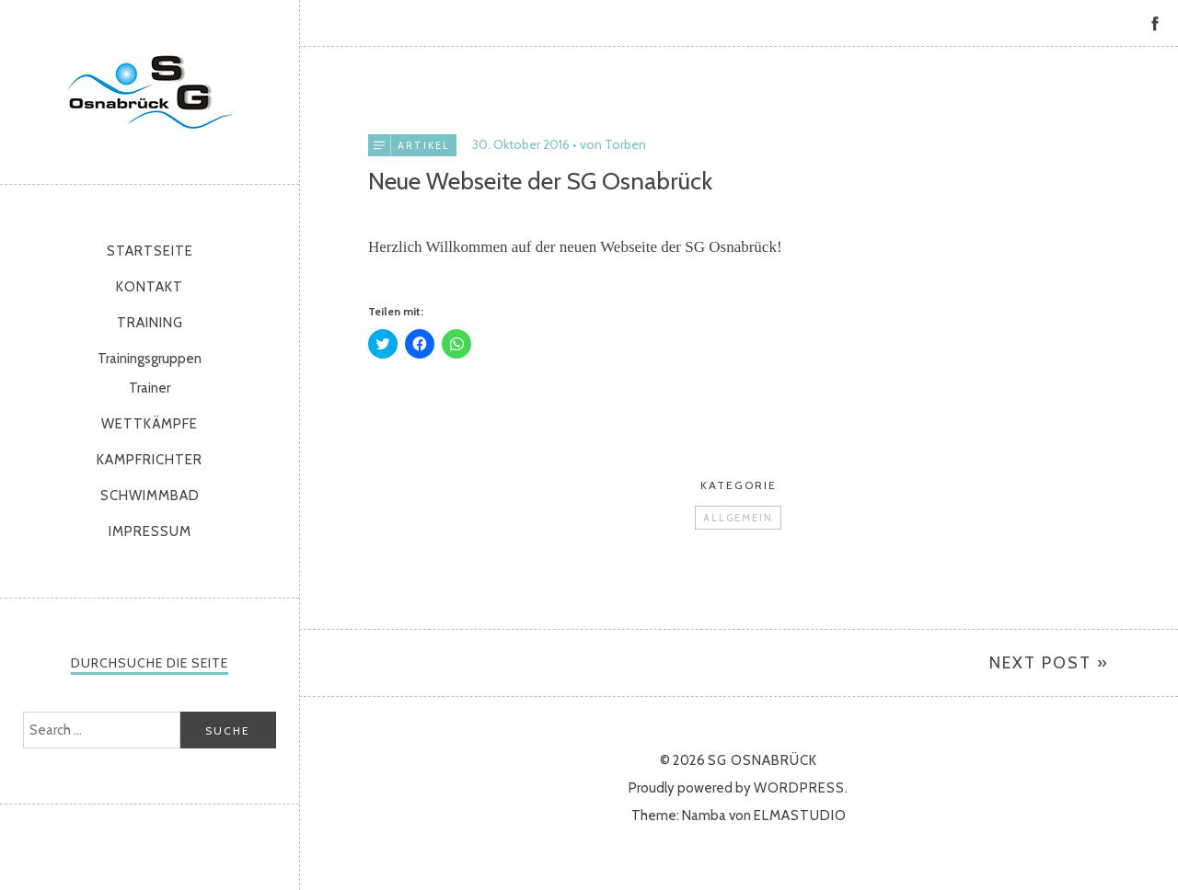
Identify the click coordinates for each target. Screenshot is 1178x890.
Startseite (150, 251)
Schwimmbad (150, 495)
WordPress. (801, 788)
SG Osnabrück (150, 92)
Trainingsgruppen (150, 358)
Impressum (150, 531)
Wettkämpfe (149, 424)
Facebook (1155, 23)
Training (150, 322)
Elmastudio (800, 815)
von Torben (613, 144)
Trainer (149, 388)
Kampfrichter (149, 459)
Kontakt (149, 287)
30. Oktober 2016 (521, 144)
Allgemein (738, 517)
